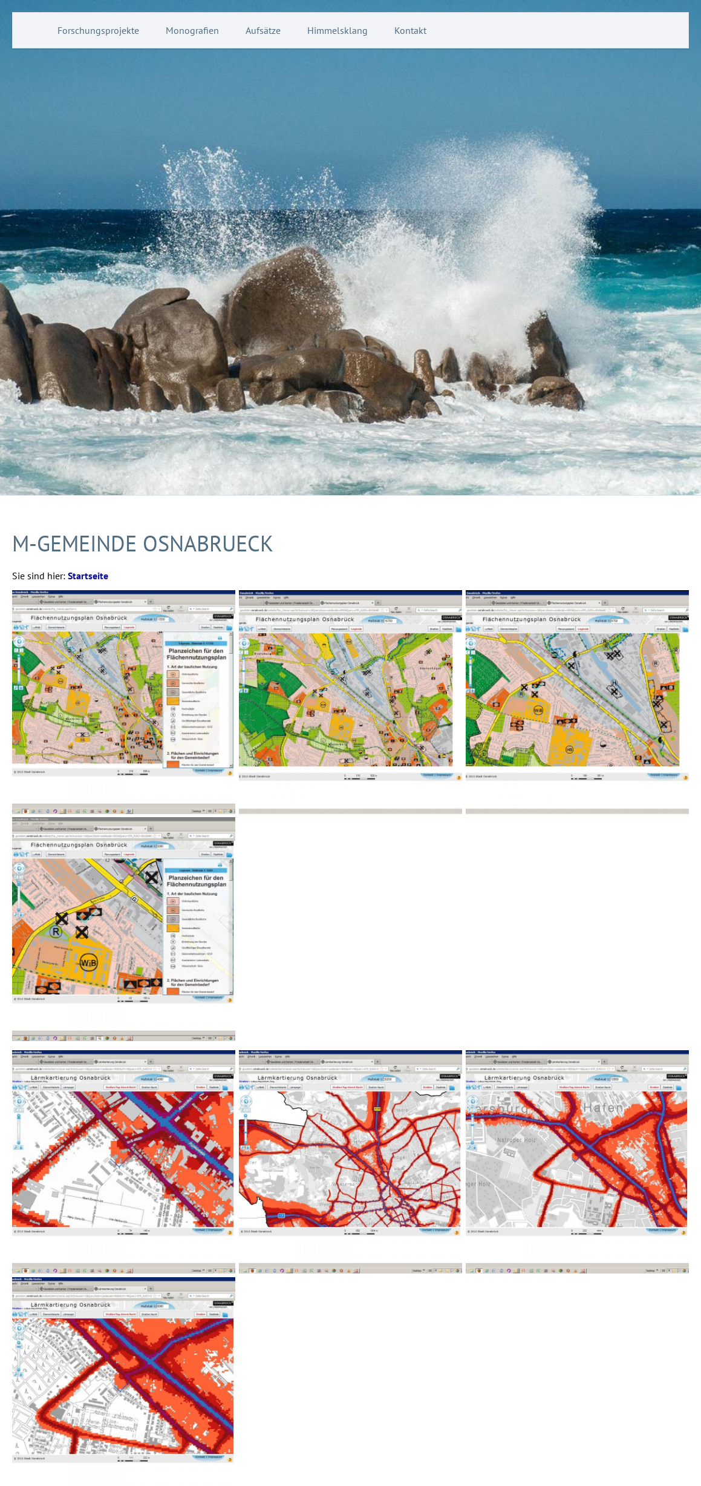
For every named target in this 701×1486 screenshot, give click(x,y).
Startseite (88, 576)
